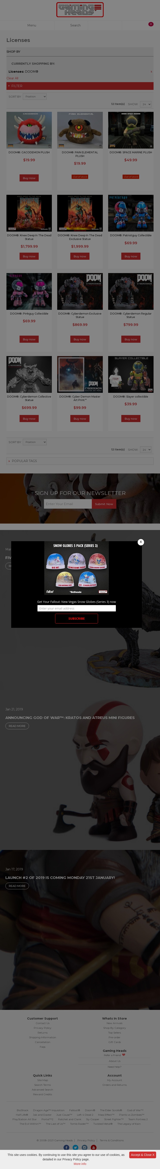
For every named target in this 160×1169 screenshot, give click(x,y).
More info (80, 1164)
